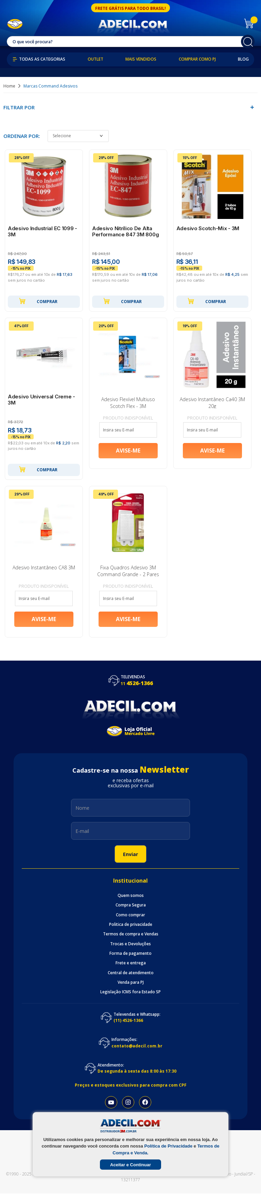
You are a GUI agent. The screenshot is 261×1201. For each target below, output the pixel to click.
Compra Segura (131, 912)
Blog (243, 59)
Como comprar (130, 922)
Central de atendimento (131, 980)
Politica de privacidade (130, 932)
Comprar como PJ (197, 59)
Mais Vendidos (140, 59)
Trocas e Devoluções (130, 951)
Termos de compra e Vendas (130, 941)
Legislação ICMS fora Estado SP (130, 999)
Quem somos (131, 903)
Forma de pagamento (130, 961)
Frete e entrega (131, 970)
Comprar (38, 302)
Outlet (95, 59)
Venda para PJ (131, 990)
